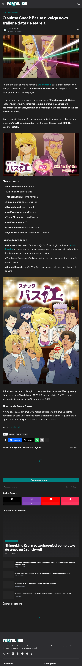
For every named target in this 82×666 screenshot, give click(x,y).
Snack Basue (44, 84)
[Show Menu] (3, 4)
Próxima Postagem (71, 487)
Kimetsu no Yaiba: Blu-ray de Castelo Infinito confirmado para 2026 (43, 594)
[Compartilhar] (77, 30)
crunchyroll (14, 427)
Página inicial (7, 13)
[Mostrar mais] (47, 440)
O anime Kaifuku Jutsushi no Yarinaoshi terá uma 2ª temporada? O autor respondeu (45, 563)
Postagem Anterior (10, 487)
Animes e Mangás (22, 434)
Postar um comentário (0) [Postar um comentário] (41, 480)
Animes (15, 13)
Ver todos (73, 447)
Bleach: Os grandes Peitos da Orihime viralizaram (35, 583)
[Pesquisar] (78, 3)
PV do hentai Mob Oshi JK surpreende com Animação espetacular (42, 573)
